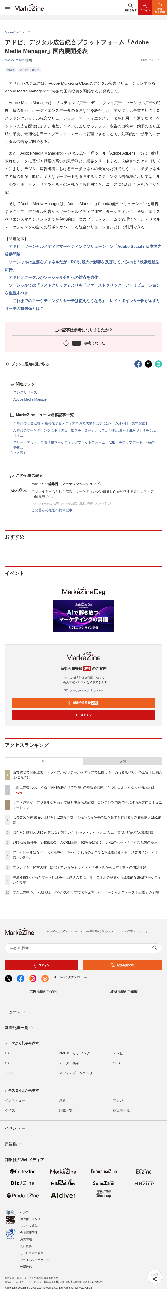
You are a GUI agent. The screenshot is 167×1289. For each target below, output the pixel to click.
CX (7, 1063)
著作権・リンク (30, 1219)
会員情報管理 (29, 1232)
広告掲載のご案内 (43, 992)
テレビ (118, 1053)
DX (7, 1053)
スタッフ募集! (29, 1226)
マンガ (118, 1100)
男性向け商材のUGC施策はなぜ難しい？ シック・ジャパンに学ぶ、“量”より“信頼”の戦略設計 (84, 832)
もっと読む (18, 453)
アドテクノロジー (29, 69)
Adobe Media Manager (30, 399)
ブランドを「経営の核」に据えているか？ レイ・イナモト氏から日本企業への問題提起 (79, 867)
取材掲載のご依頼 (124, 992)
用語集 (13, 1144)
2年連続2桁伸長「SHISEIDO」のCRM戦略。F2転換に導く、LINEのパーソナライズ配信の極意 (85, 842)
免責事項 (26, 1239)
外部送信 (26, 1266)
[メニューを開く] (7, 7)
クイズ (10, 1110)
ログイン (83, 715)
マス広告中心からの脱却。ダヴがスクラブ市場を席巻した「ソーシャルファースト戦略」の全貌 (86, 892)
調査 (62, 1100)
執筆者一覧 (121, 1110)
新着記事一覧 (19, 1027)
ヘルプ (24, 1212)
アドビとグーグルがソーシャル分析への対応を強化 (53, 277)
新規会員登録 (82, 702)
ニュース (15, 1012)
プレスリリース (25, 392)
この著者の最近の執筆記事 (52, 510)
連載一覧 (66, 1110)
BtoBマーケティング (74, 1053)
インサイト (13, 1073)
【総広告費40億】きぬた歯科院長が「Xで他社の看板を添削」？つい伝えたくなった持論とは (84, 787)
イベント (15, 1128)
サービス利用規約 (31, 1253)
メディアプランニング (76, 1073)
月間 (123, 761)
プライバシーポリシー (34, 1260)
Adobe (10, 69)
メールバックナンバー (83, 690)
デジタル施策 (69, 1063)
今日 (44, 761)
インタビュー (15, 1100)
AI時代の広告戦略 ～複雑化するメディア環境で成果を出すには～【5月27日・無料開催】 (81, 423)
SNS (116, 1063)
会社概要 (26, 1246)
